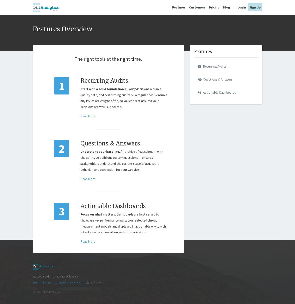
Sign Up (255, 7)
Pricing (214, 7)
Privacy (47, 282)
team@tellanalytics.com (68, 282)
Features (179, 7)
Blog (226, 7)
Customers (197, 7)
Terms (36, 282)
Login (242, 7)
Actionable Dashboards (217, 92)
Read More (87, 116)
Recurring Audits (212, 66)
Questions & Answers (215, 79)
